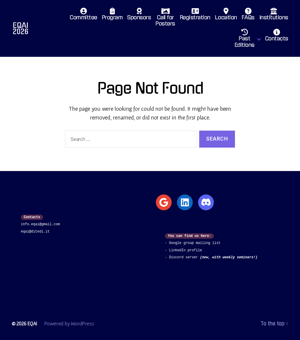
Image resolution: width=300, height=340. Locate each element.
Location (226, 15)
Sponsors (139, 15)
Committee (83, 15)
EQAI (32, 323)
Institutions (273, 15)
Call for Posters (165, 19)
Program (112, 15)
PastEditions (245, 40)
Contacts (276, 36)
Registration (195, 15)
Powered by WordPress (69, 323)
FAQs (248, 15)
